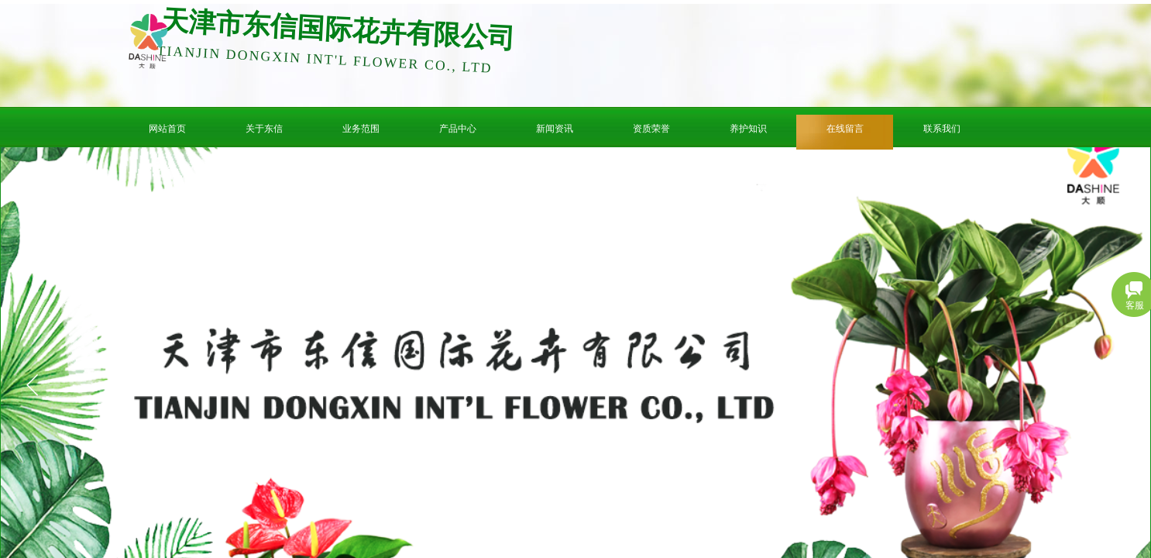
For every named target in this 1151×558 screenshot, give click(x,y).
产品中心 (457, 128)
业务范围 (361, 128)
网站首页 (167, 128)
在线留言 (845, 128)
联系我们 (941, 128)
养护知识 (748, 128)
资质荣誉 (651, 128)
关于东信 (264, 128)
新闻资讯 (554, 128)
